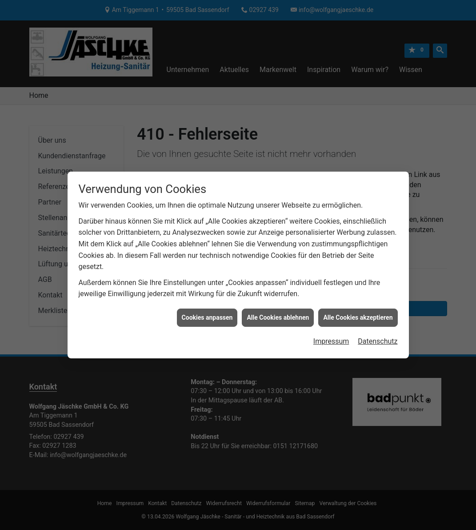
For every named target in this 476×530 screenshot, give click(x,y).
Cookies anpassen (207, 314)
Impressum (331, 338)
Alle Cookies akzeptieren (357, 314)
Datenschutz (377, 338)
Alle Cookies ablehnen (278, 314)
